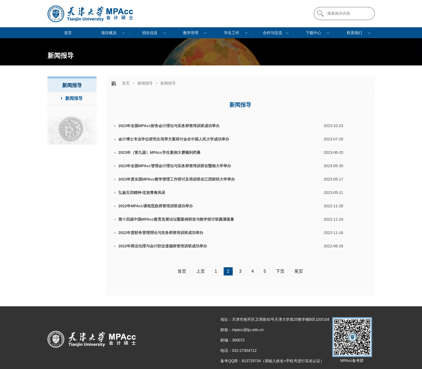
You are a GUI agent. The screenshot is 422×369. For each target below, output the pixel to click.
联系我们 (354, 33)
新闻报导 (145, 83)
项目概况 (108, 33)
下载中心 (313, 33)
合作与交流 (272, 33)
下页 (280, 271)
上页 (200, 271)
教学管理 (190, 33)
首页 (68, 33)
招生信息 (149, 33)
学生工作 (231, 33)
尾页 (298, 271)
